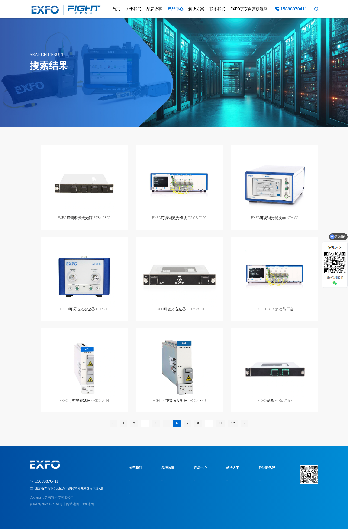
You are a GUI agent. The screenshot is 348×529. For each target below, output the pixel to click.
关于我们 (133, 9)
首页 (116, 9)
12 (233, 423)
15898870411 (291, 9)
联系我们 (217, 9)
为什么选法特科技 (263, 479)
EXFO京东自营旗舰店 (248, 9)
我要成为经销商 (261, 486)
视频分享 (225, 486)
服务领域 (199, 479)
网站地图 (72, 504)
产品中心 (175, 9)
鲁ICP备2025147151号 (46, 504)
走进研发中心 (138, 492)
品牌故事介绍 (170, 479)
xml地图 (88, 504)
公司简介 (135, 479)
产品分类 (199, 486)
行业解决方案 (228, 479)
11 (220, 423)
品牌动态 (167, 486)
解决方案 (196, 9)
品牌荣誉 (135, 486)
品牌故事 (154, 9)
